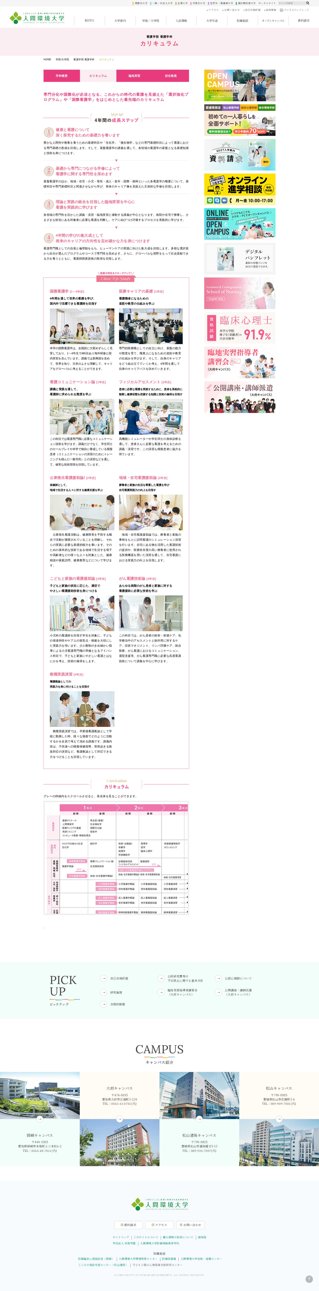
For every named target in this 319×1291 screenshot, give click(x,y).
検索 (307, 3)
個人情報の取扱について (178, 1237)
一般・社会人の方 (162, 3)
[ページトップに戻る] (309, 1279)
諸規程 (202, 1237)
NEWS (89, 20)
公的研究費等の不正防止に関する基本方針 (185, 978)
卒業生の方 (198, 3)
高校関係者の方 (247, 3)
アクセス (213, 9)
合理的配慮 (117, 1004)
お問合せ (192, 1225)
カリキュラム (98, 75)
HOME (47, 59)
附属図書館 (169, 1259)
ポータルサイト (267, 3)
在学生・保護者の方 (221, 3)
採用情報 (271, 9)
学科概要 (62, 75)
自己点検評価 (252, 9)
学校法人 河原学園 (124, 1243)
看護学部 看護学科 (83, 59)
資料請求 (304, 20)
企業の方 (182, 3)
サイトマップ (121, 1237)
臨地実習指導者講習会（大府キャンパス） (183, 992)
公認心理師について (238, 978)
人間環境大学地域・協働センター (201, 1259)
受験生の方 (140, 3)
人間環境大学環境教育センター (138, 1259)
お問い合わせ (231, 9)
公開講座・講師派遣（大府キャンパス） (238, 992)
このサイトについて (145, 1237)
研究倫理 (116, 992)
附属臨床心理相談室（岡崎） (96, 1259)
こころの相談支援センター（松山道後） (103, 1265)
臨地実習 (134, 75)
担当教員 (171, 75)
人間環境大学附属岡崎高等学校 (159, 1243)
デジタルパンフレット (294, 10)
